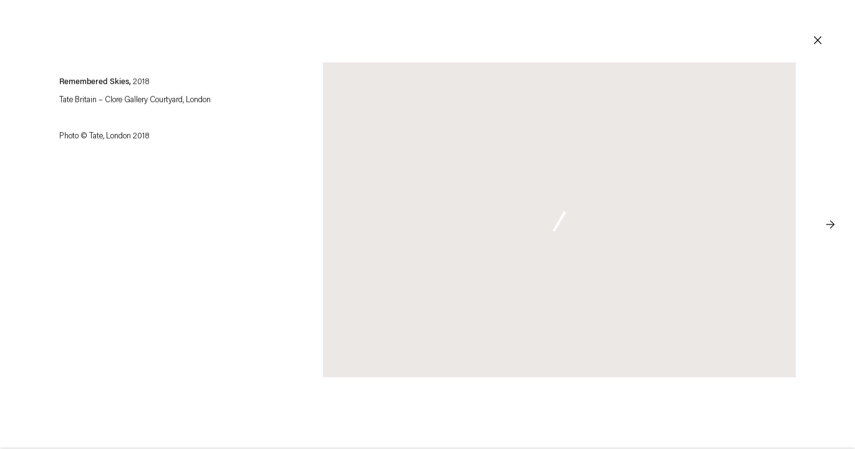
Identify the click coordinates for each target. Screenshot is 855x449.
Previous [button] (24, 199)
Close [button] (818, 41)
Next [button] (830, 199)
